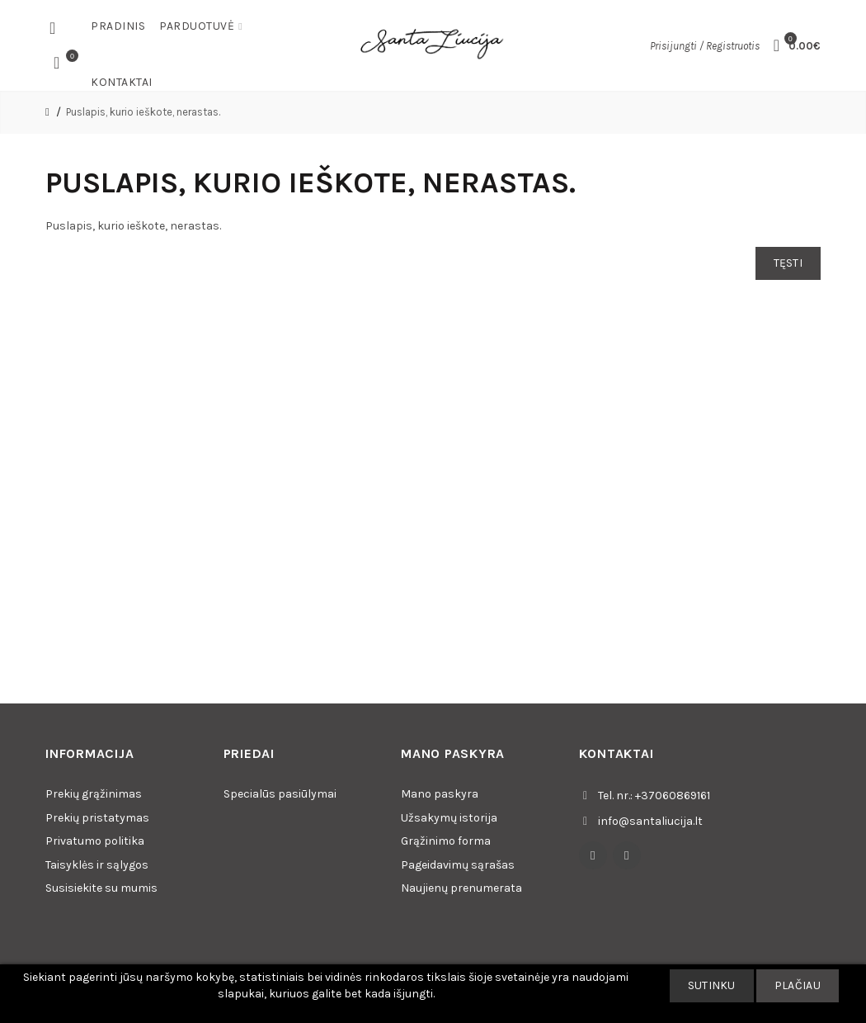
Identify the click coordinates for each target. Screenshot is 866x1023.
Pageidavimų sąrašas (458, 865)
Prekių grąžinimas (93, 794)
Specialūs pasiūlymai (280, 794)
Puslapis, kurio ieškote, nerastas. (143, 112)
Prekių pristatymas (97, 818)
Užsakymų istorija (449, 818)
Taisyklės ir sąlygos (96, 865)
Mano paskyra (439, 794)
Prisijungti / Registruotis (705, 46)
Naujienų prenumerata (461, 888)
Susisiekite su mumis (101, 888)
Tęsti (788, 263)
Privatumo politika (94, 841)
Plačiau (797, 985)
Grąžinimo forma (446, 841)
